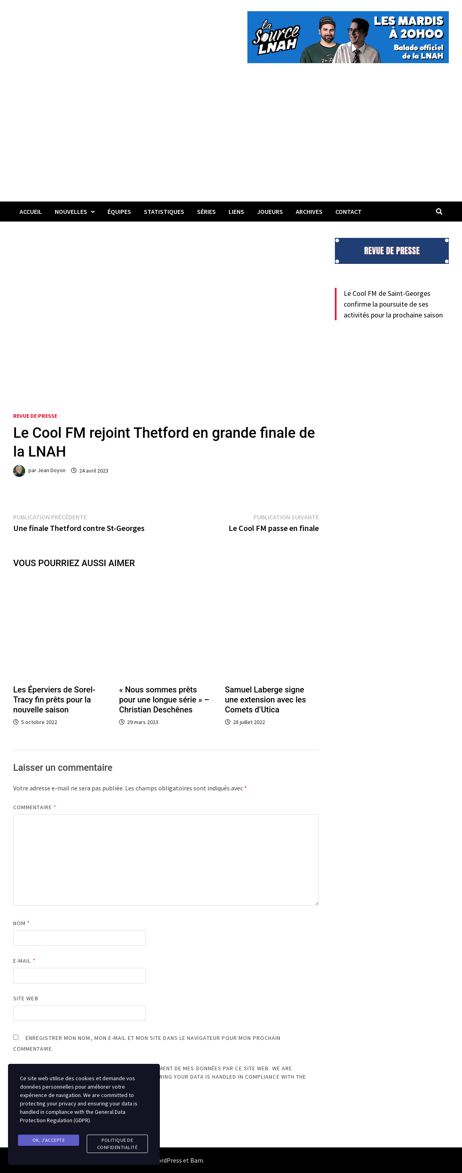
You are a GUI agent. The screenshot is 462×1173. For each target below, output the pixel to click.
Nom (21, 923)
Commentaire (34, 807)
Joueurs (270, 211)
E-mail (24, 960)
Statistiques (164, 211)
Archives (309, 211)
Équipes (119, 211)
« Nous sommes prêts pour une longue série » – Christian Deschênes (164, 699)
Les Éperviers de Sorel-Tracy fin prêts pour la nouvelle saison (54, 699)
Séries (206, 211)
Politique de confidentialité (117, 1143)
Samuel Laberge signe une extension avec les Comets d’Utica (265, 699)
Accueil (31, 211)
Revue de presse (35, 415)
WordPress (167, 1160)
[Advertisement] (231, 141)
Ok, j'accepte (48, 1140)
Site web (25, 998)
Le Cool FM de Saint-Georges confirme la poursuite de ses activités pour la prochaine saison (393, 304)
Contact (348, 211)
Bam (196, 1160)
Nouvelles (71, 211)
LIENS (236, 211)
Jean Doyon (52, 470)
